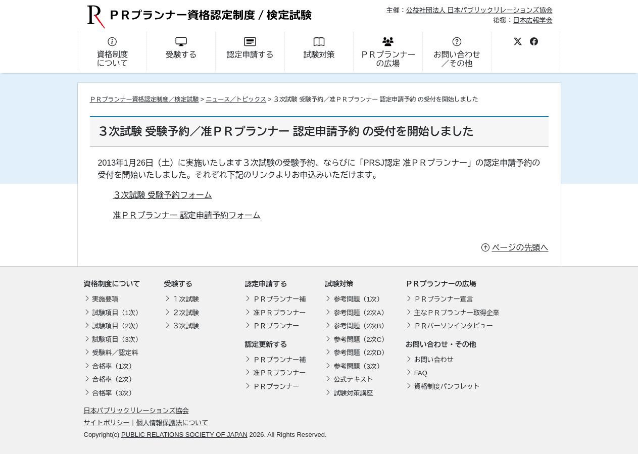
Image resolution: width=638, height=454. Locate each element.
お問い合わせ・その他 (441, 344)
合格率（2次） (113, 379)
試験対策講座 (353, 393)
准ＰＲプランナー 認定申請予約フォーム (187, 215)
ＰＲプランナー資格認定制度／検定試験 (144, 99)
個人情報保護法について (172, 423)
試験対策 (339, 284)
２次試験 (186, 313)
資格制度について (112, 284)
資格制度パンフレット (447, 386)
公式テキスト (353, 379)
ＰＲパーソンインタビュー (453, 326)
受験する (178, 284)
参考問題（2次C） (360, 339)
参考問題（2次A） (360, 313)
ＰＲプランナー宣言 (443, 299)
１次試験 (186, 299)
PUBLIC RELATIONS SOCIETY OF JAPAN (184, 434)
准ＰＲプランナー (279, 313)
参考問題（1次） (358, 299)
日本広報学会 (532, 20)
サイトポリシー (107, 423)
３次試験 (186, 326)
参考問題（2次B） (360, 326)
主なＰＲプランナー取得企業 (457, 313)
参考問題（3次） (358, 366)
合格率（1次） (113, 366)
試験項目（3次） (117, 339)
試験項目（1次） (117, 313)
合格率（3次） (113, 393)
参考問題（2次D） (360, 353)
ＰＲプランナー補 (279, 299)
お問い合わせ (434, 360)
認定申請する (265, 284)
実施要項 (105, 299)
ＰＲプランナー (276, 326)
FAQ (420, 373)
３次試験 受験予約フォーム (162, 195)
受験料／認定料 (115, 353)
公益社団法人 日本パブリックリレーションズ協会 (479, 10)
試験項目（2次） (117, 326)
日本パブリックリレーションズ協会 (136, 411)
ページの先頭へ (520, 247)
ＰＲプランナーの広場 (441, 284)
